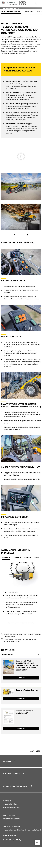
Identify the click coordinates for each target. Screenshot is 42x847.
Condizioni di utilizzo (10, 804)
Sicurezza (6, 557)
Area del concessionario (11, 826)
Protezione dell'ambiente (11, 819)
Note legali (7, 800)
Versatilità (17, 557)
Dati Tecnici (29, 11)
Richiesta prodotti (11, 8)
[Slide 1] (17, 235)
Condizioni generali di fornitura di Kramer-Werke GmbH (22, 830)
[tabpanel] (21, 590)
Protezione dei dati (9, 815)
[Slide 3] (24, 235)
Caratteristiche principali (11, 11)
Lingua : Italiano (8, 654)
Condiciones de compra (11, 807)
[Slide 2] (21, 235)
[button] (14, 235)
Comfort (27, 557)
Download (21, 677)
